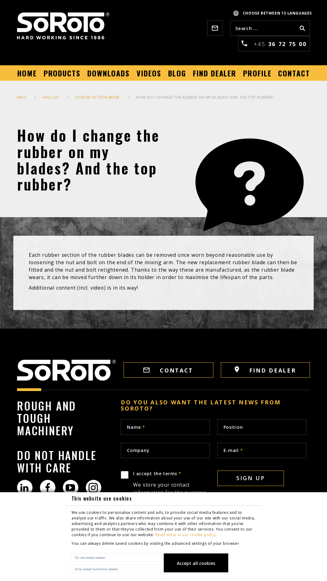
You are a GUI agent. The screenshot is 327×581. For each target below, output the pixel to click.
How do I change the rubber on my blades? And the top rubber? (205, 97)
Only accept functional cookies (96, 569)
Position (233, 427)
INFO (21, 97)
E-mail (233, 450)
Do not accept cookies (90, 558)
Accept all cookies (196, 563)
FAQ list (51, 97)
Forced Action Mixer (97, 97)
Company (138, 450)
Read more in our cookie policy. (186, 534)
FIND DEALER (265, 370)
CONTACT (168, 370)
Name (136, 427)
